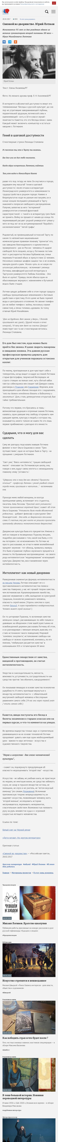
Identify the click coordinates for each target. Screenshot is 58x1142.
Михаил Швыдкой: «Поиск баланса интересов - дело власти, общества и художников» (28, 986)
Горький (13, 605)
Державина (28, 791)
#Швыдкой (7, 993)
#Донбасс (6, 1050)
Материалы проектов (21, 873)
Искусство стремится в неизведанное (24, 980)
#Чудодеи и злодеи (9, 935)
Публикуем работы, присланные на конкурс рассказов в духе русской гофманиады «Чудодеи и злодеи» (28, 929)
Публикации (7, 942)
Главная (6, 873)
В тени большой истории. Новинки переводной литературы (23, 1097)
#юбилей (27, 864)
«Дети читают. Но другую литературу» (22, 837)
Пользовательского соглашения (32, 4)
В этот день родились (27, 19)
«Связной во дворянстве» (15, 853)
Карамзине (33, 387)
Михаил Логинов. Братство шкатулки (25, 923)
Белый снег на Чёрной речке (16, 829)
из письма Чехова (11, 582)
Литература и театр (10, 1117)
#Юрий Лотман (38, 864)
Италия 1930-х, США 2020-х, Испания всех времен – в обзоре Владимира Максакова (28, 1104)
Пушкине (19, 387)
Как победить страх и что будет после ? (25, 1037)
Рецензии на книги (9, 1000)
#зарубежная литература (12, 1110)
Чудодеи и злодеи (9, 885)
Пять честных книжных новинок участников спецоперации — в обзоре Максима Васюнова (29, 1044)
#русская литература (12, 864)
